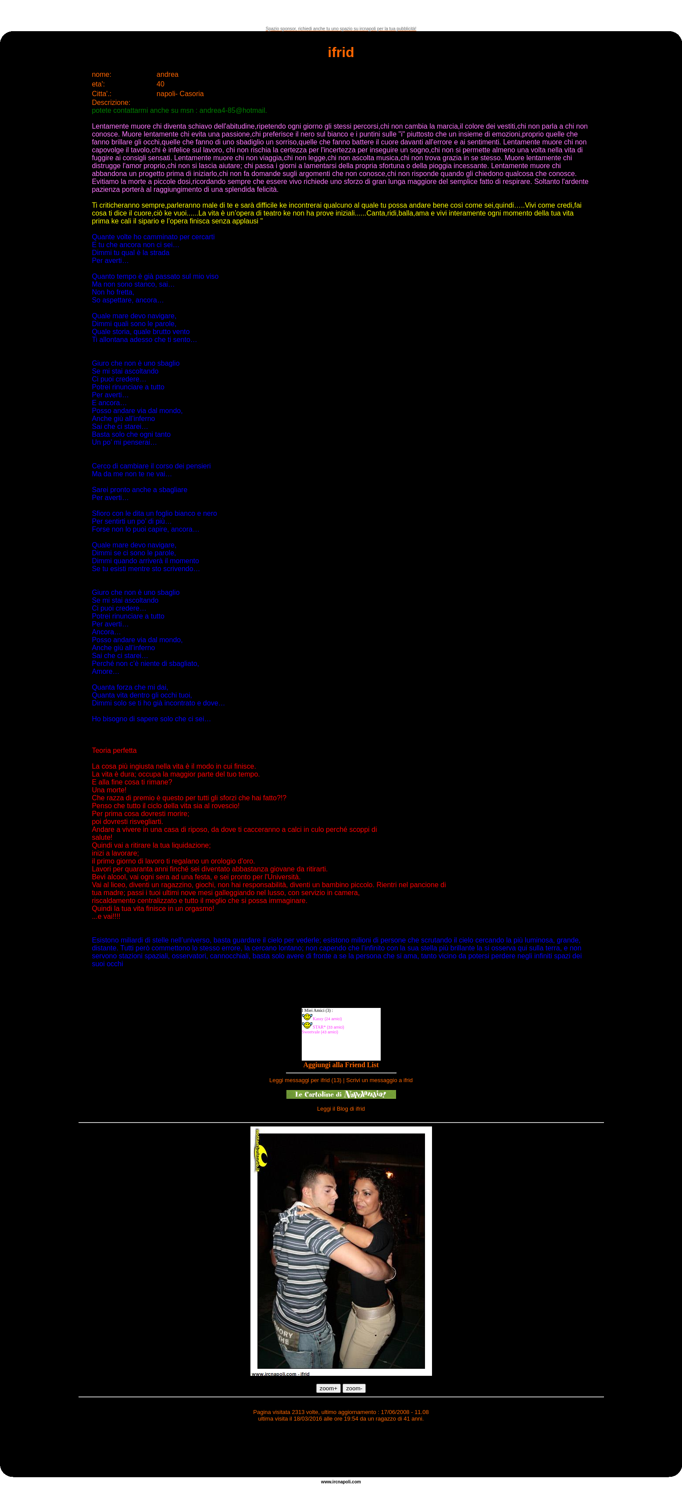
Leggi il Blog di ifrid (341, 1108)
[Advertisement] (341, 13)
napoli (344, 1481)
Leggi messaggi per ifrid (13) (305, 1080)
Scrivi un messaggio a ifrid (379, 1080)
